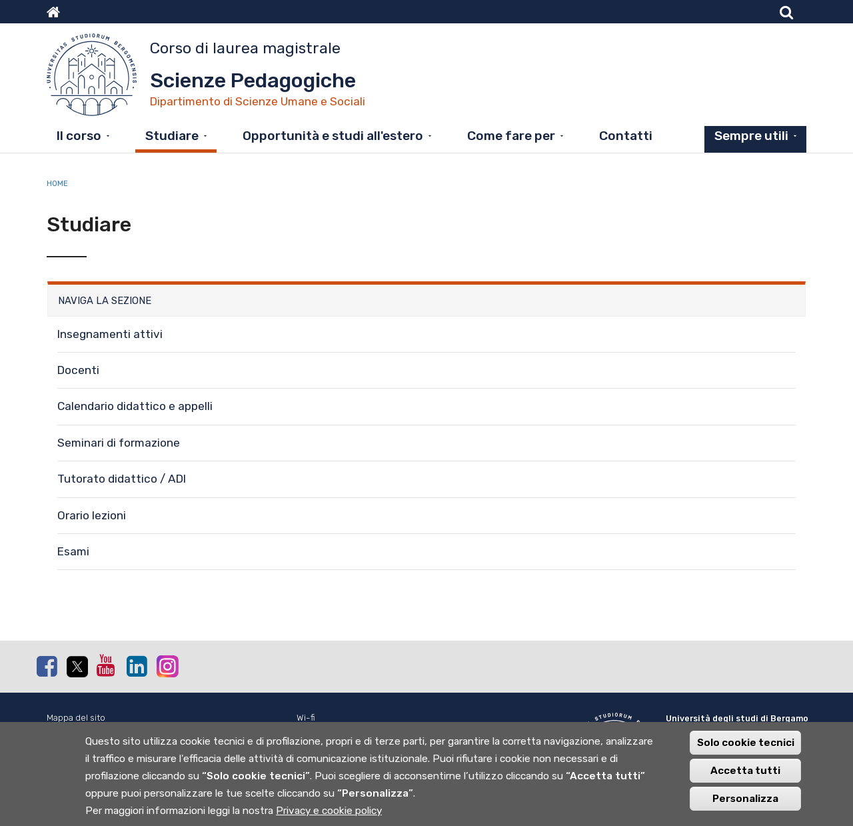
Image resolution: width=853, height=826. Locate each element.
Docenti (78, 370)
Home (57, 183)
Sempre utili (751, 135)
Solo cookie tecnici (745, 749)
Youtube (107, 665)
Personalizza (745, 805)
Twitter (77, 666)
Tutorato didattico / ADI (121, 478)
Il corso (79, 135)
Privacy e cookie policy (329, 817)
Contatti (625, 135)
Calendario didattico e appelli (135, 406)
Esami (73, 551)
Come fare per (511, 135)
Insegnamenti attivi (110, 334)
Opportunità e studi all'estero (333, 135)
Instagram (167, 665)
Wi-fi (306, 718)
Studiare (172, 135)
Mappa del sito (76, 718)
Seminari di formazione (118, 442)
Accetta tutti (745, 777)
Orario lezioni (91, 515)
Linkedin (137, 666)
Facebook (47, 666)
